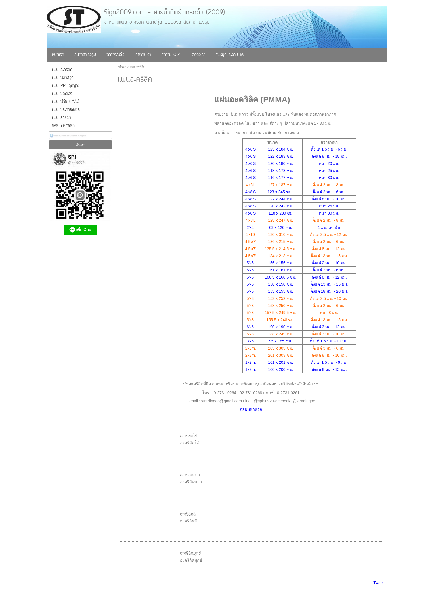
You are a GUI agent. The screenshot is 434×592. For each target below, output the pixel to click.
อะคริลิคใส (188, 436)
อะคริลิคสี (188, 514)
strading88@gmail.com (221, 401)
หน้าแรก (122, 67)
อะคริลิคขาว (190, 475)
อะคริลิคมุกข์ (190, 553)
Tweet (378, 583)
